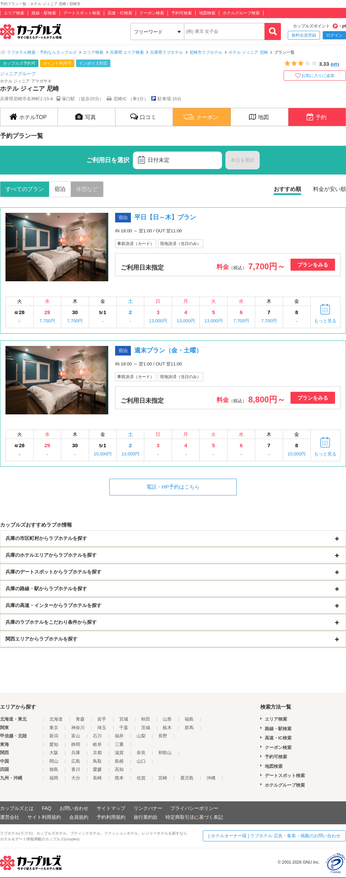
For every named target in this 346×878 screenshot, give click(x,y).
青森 (80, 719)
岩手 (101, 719)
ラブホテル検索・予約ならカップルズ (42, 52)
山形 (167, 719)
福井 (119, 735)
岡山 (53, 761)
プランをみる (312, 265)
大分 (75, 777)
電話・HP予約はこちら (173, 487)
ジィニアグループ (18, 73)
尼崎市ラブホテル (205, 52)
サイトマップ (111, 808)
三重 (119, 744)
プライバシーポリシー (194, 808)
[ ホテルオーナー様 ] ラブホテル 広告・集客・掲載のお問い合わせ (274, 835)
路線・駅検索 (44, 13)
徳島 (53, 769)
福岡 (53, 777)
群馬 (189, 727)
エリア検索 (14, 13)
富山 (75, 735)
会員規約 (78, 817)
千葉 (123, 727)
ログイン (334, 35)
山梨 (141, 735)
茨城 (145, 727)
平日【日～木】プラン (165, 217)
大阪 (53, 752)
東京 (53, 727)
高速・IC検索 (120, 13)
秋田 (145, 719)
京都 (97, 752)
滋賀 (119, 752)
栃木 (167, 727)
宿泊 (59, 189)
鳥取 (97, 761)
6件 (335, 64)
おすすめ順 (287, 189)
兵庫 (75, 752)
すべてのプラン (24, 189)
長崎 (97, 777)
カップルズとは (17, 808)
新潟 (53, 735)
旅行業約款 (146, 817)
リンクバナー (148, 808)
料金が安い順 (329, 189)
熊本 (119, 777)
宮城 (123, 719)
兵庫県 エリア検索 (127, 52)
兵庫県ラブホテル (166, 52)
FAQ (46, 808)
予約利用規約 (111, 817)
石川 (97, 735)
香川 (75, 769)
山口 (141, 761)
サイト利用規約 (44, 817)
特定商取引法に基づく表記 (194, 817)
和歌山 (165, 752)
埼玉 (101, 727)
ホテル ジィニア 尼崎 (248, 52)
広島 (75, 761)
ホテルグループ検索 (241, 13)
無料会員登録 (304, 35)
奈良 (141, 752)
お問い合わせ (74, 808)
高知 (119, 769)
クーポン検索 (151, 13)
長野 (162, 735)
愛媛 (97, 769)
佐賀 (141, 777)
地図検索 (207, 13)
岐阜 (97, 744)
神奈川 (78, 727)
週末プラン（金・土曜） (168, 350)
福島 (189, 719)
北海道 (56, 719)
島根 (119, 761)
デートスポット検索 (81, 13)
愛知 (53, 744)
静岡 (75, 744)
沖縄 (211, 777)
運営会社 (9, 817)
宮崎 (162, 777)
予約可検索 (181, 13)
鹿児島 (187, 777)
